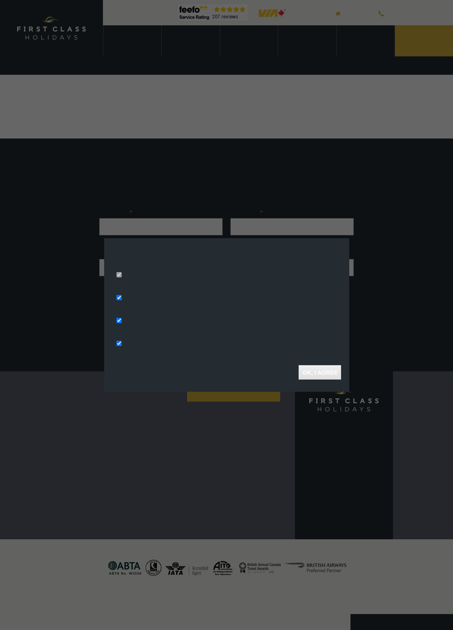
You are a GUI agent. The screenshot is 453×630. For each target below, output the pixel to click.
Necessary (137, 275)
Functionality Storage (152, 344)
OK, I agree (319, 372)
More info (216, 264)
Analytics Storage (147, 321)
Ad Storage (138, 298)
